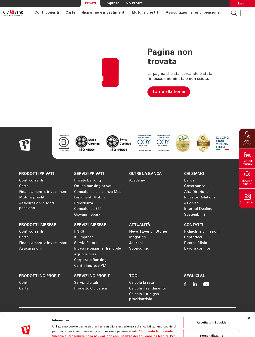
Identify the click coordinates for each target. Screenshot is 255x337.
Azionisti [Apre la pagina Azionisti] (191, 203)
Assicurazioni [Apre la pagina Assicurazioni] (30, 249)
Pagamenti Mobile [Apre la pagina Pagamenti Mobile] (89, 197)
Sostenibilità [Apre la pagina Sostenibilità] (195, 215)
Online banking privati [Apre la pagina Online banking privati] (93, 186)
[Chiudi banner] (248, 295)
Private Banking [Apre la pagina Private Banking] (87, 180)
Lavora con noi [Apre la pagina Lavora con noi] (197, 249)
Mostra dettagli (63, 329)
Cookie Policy (163, 318)
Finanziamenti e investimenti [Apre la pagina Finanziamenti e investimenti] (43, 192)
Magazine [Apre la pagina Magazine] (137, 237)
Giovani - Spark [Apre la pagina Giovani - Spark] (87, 215)
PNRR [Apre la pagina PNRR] (79, 232)
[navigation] (127, 13)
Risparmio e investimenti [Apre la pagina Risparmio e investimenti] (104, 13)
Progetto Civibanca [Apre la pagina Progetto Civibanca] (90, 288)
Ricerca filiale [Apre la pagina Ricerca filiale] (195, 243)
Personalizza (211, 312)
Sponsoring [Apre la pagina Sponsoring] (139, 249)
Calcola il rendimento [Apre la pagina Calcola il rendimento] (147, 288)
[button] (247, 139)
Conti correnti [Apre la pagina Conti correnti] (46, 13)
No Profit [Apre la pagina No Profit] (134, 3)
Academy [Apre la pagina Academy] (137, 180)
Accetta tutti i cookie (212, 299)
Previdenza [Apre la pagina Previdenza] (83, 203)
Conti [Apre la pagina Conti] (23, 283)
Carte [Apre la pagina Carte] (70, 13)
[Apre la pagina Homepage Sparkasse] (13, 13)
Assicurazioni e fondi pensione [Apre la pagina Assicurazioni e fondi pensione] (193, 13)
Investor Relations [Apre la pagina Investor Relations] (200, 197)
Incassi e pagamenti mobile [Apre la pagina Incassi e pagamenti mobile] (97, 249)
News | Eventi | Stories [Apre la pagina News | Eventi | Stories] (148, 232)
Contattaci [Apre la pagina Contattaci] (193, 237)
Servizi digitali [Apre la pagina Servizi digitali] (86, 283)
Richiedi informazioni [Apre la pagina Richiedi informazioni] (202, 232)
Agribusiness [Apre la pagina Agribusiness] (85, 254)
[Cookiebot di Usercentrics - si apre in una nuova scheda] (25, 329)
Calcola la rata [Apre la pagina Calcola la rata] (141, 283)
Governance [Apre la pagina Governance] (194, 186)
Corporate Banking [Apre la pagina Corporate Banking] (90, 260)
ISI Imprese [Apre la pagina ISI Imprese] (83, 237)
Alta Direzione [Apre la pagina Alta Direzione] (196, 192)
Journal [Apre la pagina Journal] (136, 243)
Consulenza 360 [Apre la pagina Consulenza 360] (87, 209)
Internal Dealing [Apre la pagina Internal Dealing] (198, 209)
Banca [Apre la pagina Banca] (189, 180)
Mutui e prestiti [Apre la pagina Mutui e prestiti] (145, 13)
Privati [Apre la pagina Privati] (90, 3)
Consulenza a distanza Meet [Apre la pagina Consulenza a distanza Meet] (98, 192)
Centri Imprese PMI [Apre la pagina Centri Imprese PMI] (90, 266)
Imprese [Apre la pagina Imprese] (112, 3)
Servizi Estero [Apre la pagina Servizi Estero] (86, 243)
